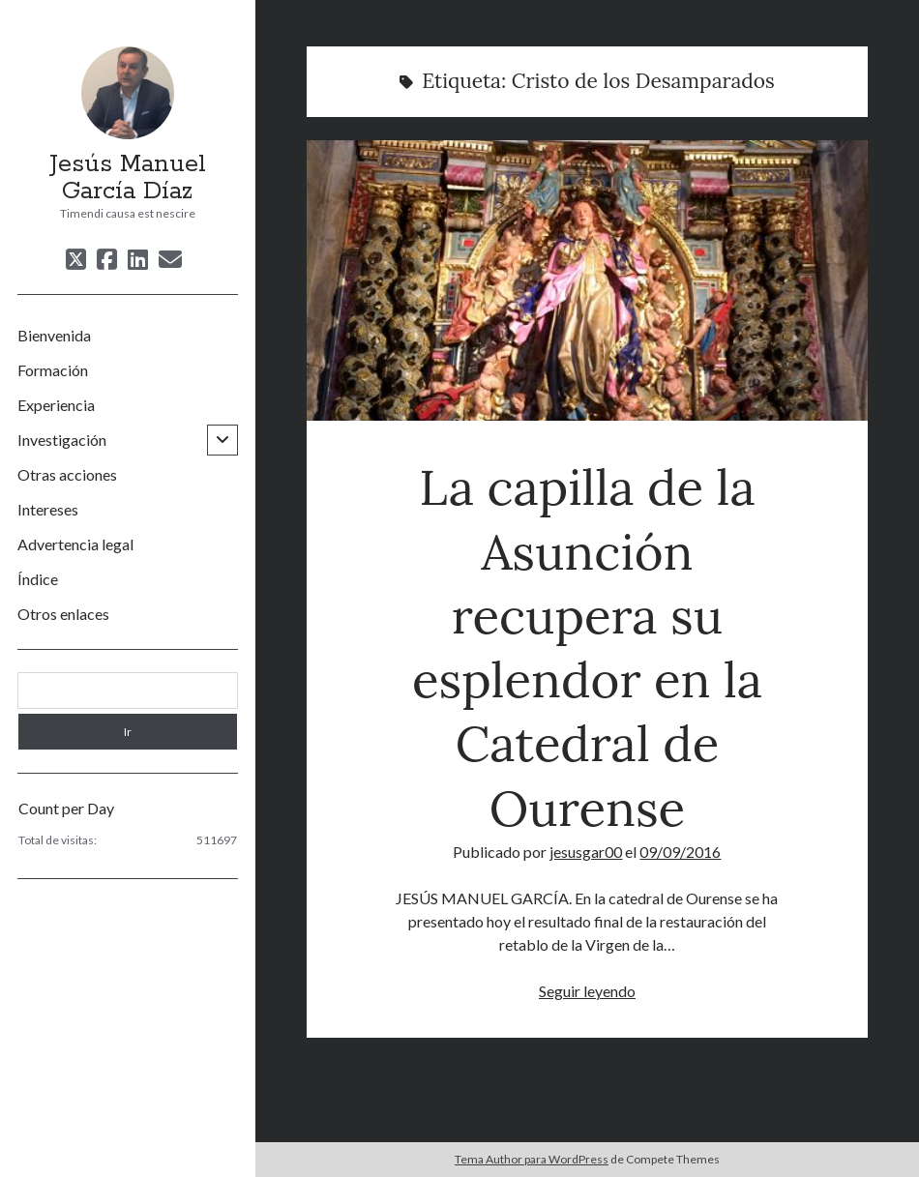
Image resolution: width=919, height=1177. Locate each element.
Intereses (47, 509)
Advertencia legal (75, 544)
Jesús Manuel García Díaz (127, 178)
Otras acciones (67, 474)
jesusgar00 (585, 851)
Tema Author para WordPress (531, 1159)
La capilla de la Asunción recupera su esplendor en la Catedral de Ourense (588, 280)
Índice (37, 579)
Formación (52, 370)
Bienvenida (54, 335)
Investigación (61, 439)
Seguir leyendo (587, 991)
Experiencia (56, 405)
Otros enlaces (63, 613)
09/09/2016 (680, 851)
